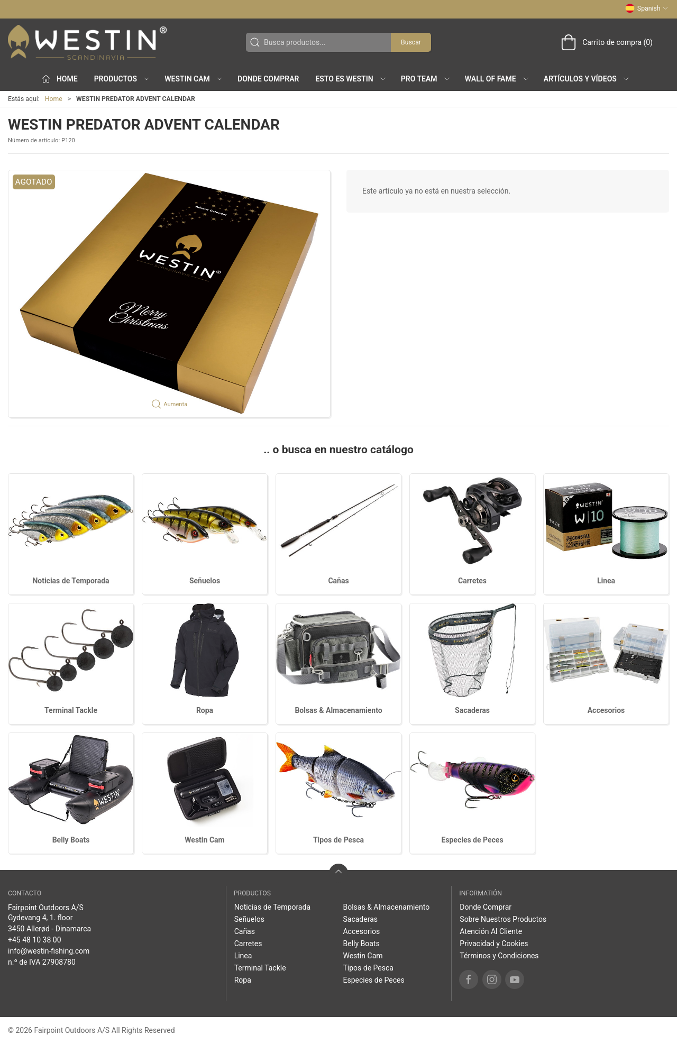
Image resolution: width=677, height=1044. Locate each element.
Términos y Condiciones (499, 955)
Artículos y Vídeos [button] (587, 79)
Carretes (472, 580)
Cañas (338, 580)
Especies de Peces (472, 840)
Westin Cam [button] (193, 79)
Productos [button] (122, 79)
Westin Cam (204, 840)
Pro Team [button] (426, 79)
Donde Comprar (268, 79)
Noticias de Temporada (70, 580)
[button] (169, 294)
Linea (606, 580)
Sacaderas (472, 710)
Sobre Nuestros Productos (503, 919)
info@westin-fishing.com (48, 951)
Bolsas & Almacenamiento (338, 710)
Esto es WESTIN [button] (350, 79)
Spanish (647, 8)
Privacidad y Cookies (494, 943)
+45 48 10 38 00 (34, 940)
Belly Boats (71, 840)
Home (53, 99)
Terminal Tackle (70, 710)
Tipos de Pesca (338, 840)
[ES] (87, 42)
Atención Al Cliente (491, 931)
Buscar (411, 42)
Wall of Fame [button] (497, 79)
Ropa (204, 710)
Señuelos (204, 580)
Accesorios (606, 710)
